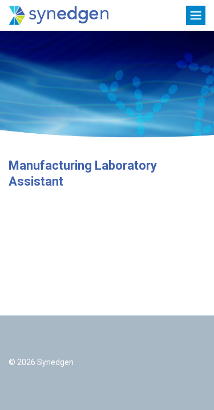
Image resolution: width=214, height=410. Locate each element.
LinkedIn (46, 339)
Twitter (18, 339)
